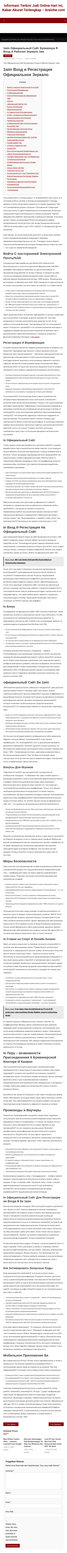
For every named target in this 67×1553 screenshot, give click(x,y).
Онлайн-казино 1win (14, 143)
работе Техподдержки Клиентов (19, 154)
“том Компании (12, 190)
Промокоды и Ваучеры (15, 121)
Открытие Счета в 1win (15, 170)
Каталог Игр (11, 148)
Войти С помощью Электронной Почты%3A (22, 87)
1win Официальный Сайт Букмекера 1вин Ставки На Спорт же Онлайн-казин (57, 1424)
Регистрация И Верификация (17, 90)
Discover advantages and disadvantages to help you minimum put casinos (33, 1442)
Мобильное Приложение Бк (17, 132)
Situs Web (9, 1512)
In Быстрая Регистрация (16, 134)
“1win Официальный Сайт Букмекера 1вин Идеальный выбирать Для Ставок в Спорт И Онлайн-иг (12, 1424)
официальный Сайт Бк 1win (17, 104)
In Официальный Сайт (15, 93)
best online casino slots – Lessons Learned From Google (12, 1441)
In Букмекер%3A (13, 184)
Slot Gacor (8, 55)
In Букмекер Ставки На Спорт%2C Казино (22, 182)
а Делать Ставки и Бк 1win (16, 145)
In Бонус (10, 101)
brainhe (19, 58)
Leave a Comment (30, 58)
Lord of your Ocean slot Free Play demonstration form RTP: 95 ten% (53, 1442)
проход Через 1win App (15, 168)
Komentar (9, 1471)
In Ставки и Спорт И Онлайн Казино (19, 112)
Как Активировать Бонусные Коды (19, 129)
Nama (8, 1493)
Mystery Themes (59, 39)
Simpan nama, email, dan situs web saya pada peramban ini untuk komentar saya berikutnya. (11, 1532)
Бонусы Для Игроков (14, 107)
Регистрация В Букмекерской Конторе (21, 187)
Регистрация (12, 179)
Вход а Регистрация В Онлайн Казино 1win (22, 151)
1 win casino (35, 337)
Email (8, 1502)
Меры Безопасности (14, 109)
